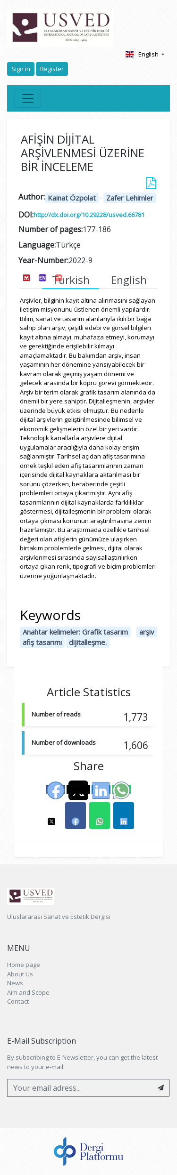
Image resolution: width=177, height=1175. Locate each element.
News (15, 983)
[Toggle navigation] (28, 98)
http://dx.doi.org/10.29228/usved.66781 (89, 214)
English (142, 54)
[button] (51, 815)
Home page (23, 964)
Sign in (20, 68)
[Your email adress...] (79, 1088)
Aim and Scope (28, 992)
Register (52, 68)
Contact (18, 1001)
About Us (20, 974)
